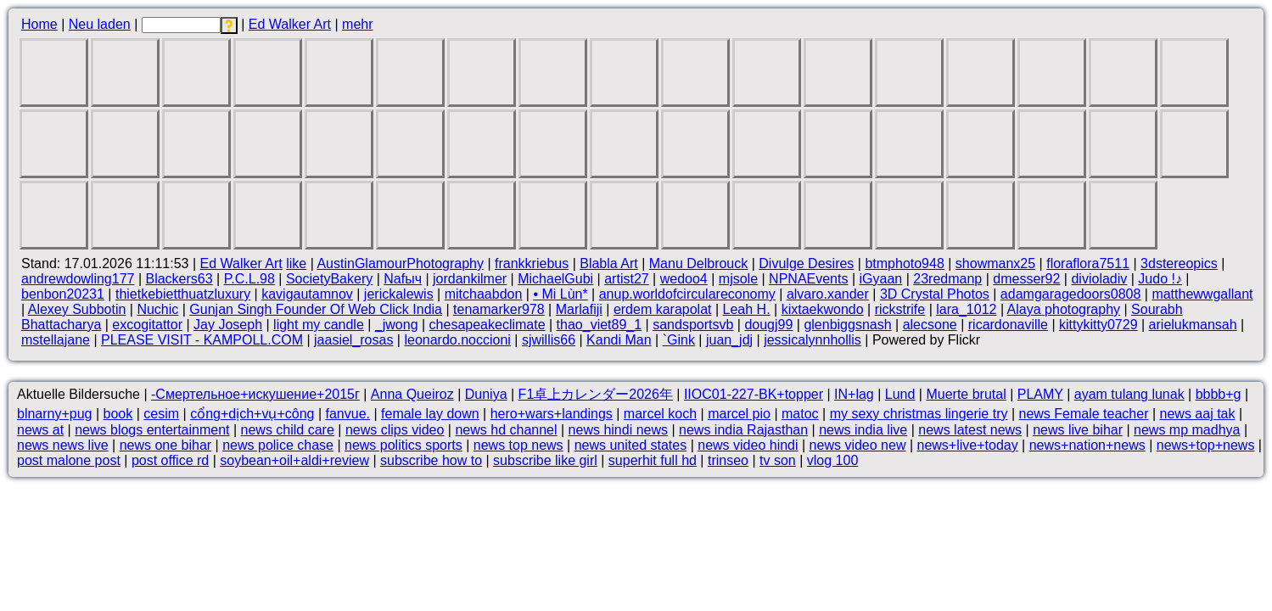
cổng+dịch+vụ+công (252, 413)
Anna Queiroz (412, 394)
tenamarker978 (499, 309)
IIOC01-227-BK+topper (753, 394)
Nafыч (403, 279)
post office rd (170, 460)
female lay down (430, 413)
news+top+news (1206, 445)
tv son (777, 460)
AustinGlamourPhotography (400, 263)
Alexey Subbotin (77, 309)
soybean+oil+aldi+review (294, 460)
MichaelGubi (555, 279)
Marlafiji (579, 309)
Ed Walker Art (290, 24)
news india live (863, 430)
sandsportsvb (693, 324)
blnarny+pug (54, 413)
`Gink (679, 340)
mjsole (738, 279)
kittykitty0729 (1098, 324)
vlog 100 (833, 460)
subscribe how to (431, 460)
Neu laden (100, 24)
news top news (518, 445)
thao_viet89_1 (599, 324)
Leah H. (746, 309)
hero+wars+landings (551, 413)
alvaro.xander (828, 294)
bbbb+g (1218, 394)
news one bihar (166, 445)
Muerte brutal (966, 394)
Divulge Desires (806, 263)
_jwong (396, 324)
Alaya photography (1063, 309)
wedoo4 (684, 279)
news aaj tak (1198, 413)
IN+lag (854, 394)
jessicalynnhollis (812, 340)
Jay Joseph (227, 324)
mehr (357, 24)
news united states (630, 445)
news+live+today (966, 445)
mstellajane (55, 340)
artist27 (626, 279)
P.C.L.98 (249, 279)
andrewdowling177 (77, 279)
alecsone (930, 324)
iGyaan (881, 279)
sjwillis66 (548, 340)
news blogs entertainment (152, 430)
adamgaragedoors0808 (1070, 294)
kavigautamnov (307, 294)
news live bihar (1078, 430)
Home (39, 24)
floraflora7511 (1087, 263)
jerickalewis (399, 294)
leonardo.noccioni (457, 340)
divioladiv (1099, 279)
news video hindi (748, 445)
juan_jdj (729, 340)
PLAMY (1040, 394)
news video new (858, 445)
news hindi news (618, 430)
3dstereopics (1179, 263)
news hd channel (506, 430)
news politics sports (403, 445)
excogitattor (147, 324)
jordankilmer (470, 279)
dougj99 (768, 324)
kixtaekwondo (823, 309)
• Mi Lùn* (560, 294)
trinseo (728, 460)
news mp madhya (1187, 430)
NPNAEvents (808, 279)
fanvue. (348, 413)
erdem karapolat (663, 309)
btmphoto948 (904, 263)
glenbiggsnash (847, 324)
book (118, 413)
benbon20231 (62, 294)
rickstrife (900, 309)
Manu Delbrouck (698, 263)
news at (40, 430)
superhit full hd (652, 460)
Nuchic (157, 309)
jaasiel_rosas (353, 340)
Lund (900, 394)
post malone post (68, 460)
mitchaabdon (484, 294)
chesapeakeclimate (487, 324)
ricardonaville (1008, 324)
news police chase (277, 445)
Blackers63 (178, 279)
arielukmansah (1193, 324)
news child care (287, 430)
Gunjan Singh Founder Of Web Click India (315, 309)
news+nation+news (1087, 445)
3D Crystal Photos (934, 294)
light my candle (318, 324)
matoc (800, 413)
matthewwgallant (1202, 294)
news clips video (395, 430)
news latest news (970, 430)
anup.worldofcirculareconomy (687, 294)
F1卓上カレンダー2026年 (595, 394)
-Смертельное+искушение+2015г (255, 394)
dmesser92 (1026, 279)
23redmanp (947, 279)
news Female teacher (1084, 413)
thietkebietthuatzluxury (182, 294)
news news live (63, 445)
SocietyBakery (329, 279)
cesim (161, 413)
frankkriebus (532, 263)
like (296, 263)
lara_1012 (966, 309)
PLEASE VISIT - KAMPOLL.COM (202, 340)
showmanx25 (995, 263)
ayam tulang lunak (1129, 394)
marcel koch (660, 413)
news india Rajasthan (743, 430)
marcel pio (739, 413)
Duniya (486, 394)
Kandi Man (619, 340)
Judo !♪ (1160, 279)
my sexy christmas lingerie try (919, 413)
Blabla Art (608, 263)
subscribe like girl (545, 460)
